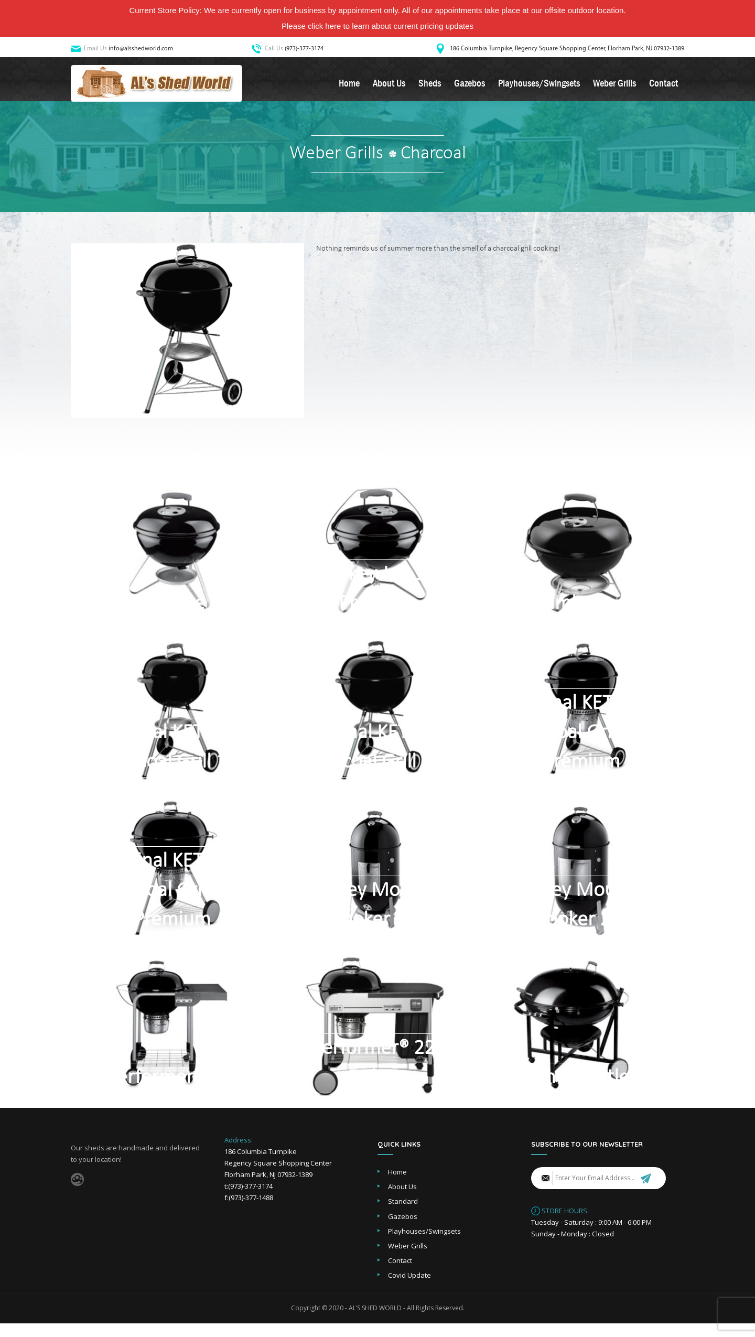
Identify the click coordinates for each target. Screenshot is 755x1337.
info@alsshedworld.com (141, 49)
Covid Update (409, 1288)
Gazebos (469, 86)
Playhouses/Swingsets (539, 86)
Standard (403, 1215)
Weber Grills (614, 86)
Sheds (429, 86)
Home (349, 86)
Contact (663, 86)
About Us (389, 86)
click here (324, 25)
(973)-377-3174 (304, 49)
